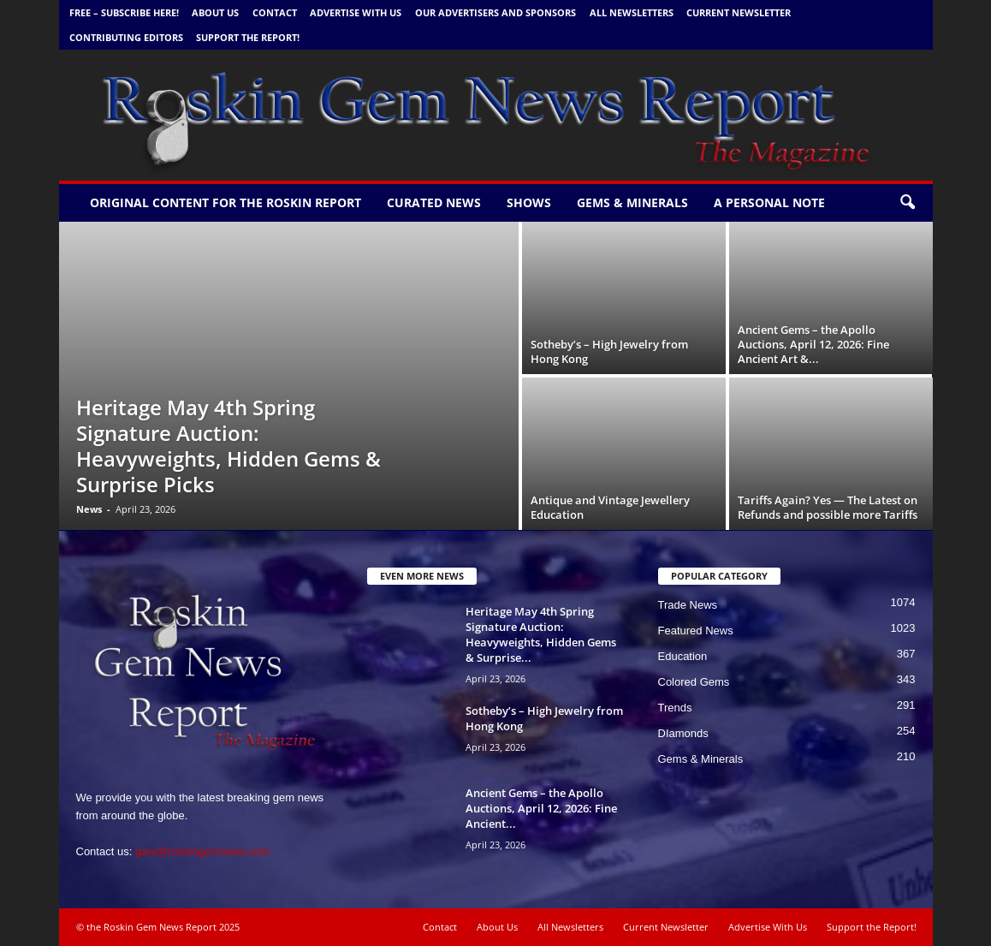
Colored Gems (694, 681)
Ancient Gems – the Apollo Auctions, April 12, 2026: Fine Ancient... (541, 808)
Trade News (688, 604)
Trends (675, 707)
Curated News (434, 202)
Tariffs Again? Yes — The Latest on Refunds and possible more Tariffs (827, 507)
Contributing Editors (126, 37)
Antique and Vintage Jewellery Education (610, 507)
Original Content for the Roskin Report (225, 202)
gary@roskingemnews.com (202, 851)
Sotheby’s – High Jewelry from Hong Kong (609, 351)
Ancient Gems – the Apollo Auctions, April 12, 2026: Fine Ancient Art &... (813, 344)
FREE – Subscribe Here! (124, 12)
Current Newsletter (738, 12)
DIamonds (683, 733)
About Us (215, 12)
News (89, 509)
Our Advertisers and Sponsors (495, 12)
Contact (274, 12)
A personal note (769, 202)
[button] (907, 203)
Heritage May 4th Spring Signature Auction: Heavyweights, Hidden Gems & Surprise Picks (228, 445)
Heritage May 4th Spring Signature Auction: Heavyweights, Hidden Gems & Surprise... (541, 634)
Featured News (695, 630)
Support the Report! (248, 37)
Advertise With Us (355, 12)
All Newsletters (632, 12)
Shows (529, 202)
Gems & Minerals (632, 202)
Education (683, 656)
